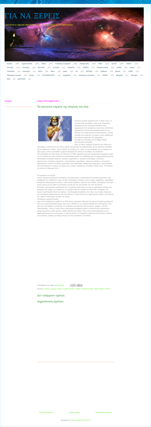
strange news (84, 64)
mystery (9, 64)
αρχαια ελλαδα (56, 289)
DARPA (105, 75)
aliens (53, 71)
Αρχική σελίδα (74, 412)
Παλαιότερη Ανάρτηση (104, 412)
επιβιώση (103, 71)
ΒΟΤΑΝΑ (89, 71)
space (65, 71)
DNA (8, 79)
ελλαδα (119, 67)
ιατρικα (132, 67)
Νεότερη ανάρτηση (46, 412)
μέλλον (31, 75)
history (43, 64)
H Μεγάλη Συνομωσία (62, 64)
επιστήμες (26, 67)
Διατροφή (119, 75)
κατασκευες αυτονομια (86, 75)
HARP (130, 71)
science (114, 64)
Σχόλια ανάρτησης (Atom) (80, 420)
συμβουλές (66, 75)
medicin (128, 64)
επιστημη (10, 67)
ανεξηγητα (26, 71)
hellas (100, 64)
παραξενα (71, 67)
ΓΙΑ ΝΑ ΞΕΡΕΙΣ (32, 16)
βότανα (117, 71)
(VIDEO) (86, 67)
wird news (41, 67)
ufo (77, 71)
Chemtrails (10, 71)
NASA (40, 71)
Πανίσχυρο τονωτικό (14, 75)
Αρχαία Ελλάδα (27, 64)
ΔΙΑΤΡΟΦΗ (22, 79)
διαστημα (134, 75)
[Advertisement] (52, 91)
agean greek (99, 289)
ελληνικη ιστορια (102, 67)
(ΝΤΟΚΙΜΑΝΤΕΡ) (48, 75)
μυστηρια (56, 67)
